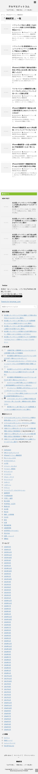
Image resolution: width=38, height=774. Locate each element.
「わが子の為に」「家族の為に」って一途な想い (19, 765)
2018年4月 (7, 665)
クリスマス (7, 474)
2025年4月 (7, 560)
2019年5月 (7, 630)
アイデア (24, 76)
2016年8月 (7, 713)
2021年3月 (7, 592)
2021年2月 (7, 595)
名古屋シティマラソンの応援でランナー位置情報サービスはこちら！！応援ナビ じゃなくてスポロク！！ (24, 268)
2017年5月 (7, 692)
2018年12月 (8, 643)
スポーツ (7, 482)
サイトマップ (8, 479)
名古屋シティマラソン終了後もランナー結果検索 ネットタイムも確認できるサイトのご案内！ (24, 221)
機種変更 (32, 34)
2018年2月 (7, 670)
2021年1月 (7, 598)
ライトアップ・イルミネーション (14, 490)
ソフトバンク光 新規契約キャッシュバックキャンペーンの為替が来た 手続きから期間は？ (24, 48)
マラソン (7, 487)
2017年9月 (7, 684)
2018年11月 (8, 646)
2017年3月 (7, 695)
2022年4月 (7, 582)
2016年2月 (7, 729)
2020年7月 (7, 606)
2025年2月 (7, 566)
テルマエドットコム (19, 6)
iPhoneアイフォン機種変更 (13, 455)
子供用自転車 (8, 496)
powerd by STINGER (22, 771)
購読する (5, 194)
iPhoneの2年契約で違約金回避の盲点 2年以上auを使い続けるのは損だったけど (24, 69)
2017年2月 (7, 697)
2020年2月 (7, 614)
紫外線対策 (7, 525)
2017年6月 (7, 689)
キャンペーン (25, 34)
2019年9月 (7, 622)
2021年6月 (7, 587)
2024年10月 (8, 571)
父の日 (6, 517)
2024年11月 (8, 568)
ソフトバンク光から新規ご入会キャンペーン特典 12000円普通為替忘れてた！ (24, 27)
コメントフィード (9, 743)
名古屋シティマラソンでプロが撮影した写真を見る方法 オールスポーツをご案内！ (24, 205)
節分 (5, 520)
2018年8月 (7, 654)
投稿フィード (8, 740)
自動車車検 (7, 528)
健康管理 (7, 493)
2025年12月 (8, 552)
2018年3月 (7, 668)
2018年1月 (7, 673)
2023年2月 (7, 576)
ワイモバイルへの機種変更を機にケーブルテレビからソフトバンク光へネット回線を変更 (24, 91)
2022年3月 (7, 584)
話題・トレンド (9, 536)
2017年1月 (7, 700)
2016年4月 (7, 724)
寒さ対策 (7, 501)
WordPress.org (9, 746)
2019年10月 (8, 619)
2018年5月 (7, 662)
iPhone (19, 34)
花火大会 (7, 533)
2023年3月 (7, 574)
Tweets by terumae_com (11, 302)
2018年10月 (8, 649)
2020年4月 (7, 611)
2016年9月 (7, 711)
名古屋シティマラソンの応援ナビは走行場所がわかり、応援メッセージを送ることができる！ (24, 252)
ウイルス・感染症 (9, 469)
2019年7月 (7, 627)
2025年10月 (8, 557)
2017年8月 (7, 686)
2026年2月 (7, 549)
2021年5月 (7, 590)
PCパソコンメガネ (10, 458)
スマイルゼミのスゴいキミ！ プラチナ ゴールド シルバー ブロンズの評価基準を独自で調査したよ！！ (20, 363)
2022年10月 (8, 579)
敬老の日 (7, 506)
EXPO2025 (7, 450)
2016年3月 (7, 727)
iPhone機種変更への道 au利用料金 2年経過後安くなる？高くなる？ (24, 147)
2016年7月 (7, 716)
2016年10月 (8, 708)
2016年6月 (7, 719)
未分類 (6, 509)
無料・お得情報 (9, 514)
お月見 (6, 463)
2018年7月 (7, 657)
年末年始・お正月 (9, 504)
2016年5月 (7, 721)
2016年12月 (8, 703)
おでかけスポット (9, 461)
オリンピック (8, 471)
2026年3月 (7, 547)
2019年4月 (7, 633)
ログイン (7, 738)
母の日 (6, 512)
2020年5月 (7, 609)
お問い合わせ (7, 755)
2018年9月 (7, 652)
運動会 (6, 539)
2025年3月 (7, 563)
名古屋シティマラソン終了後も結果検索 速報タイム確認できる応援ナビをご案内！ (24, 237)
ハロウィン (7, 485)
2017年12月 (8, 676)
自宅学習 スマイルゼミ (11, 530)
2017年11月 (8, 678)
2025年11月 (8, 555)
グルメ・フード (9, 477)
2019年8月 (7, 625)
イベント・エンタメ (10, 466)
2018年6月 (7, 660)
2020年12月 (8, 600)
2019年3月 (7, 635)
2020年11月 (8, 603)
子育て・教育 (8, 498)
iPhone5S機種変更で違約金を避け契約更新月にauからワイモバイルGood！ (24, 110)
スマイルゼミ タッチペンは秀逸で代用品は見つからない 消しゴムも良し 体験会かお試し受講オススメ (20, 401)
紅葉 (5, 522)
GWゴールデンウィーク (11, 453)
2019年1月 (7, 641)
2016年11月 (8, 705)
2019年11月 (8, 617)
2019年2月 (7, 638)
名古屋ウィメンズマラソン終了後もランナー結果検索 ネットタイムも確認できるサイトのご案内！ (20, 371)
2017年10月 (8, 681)
